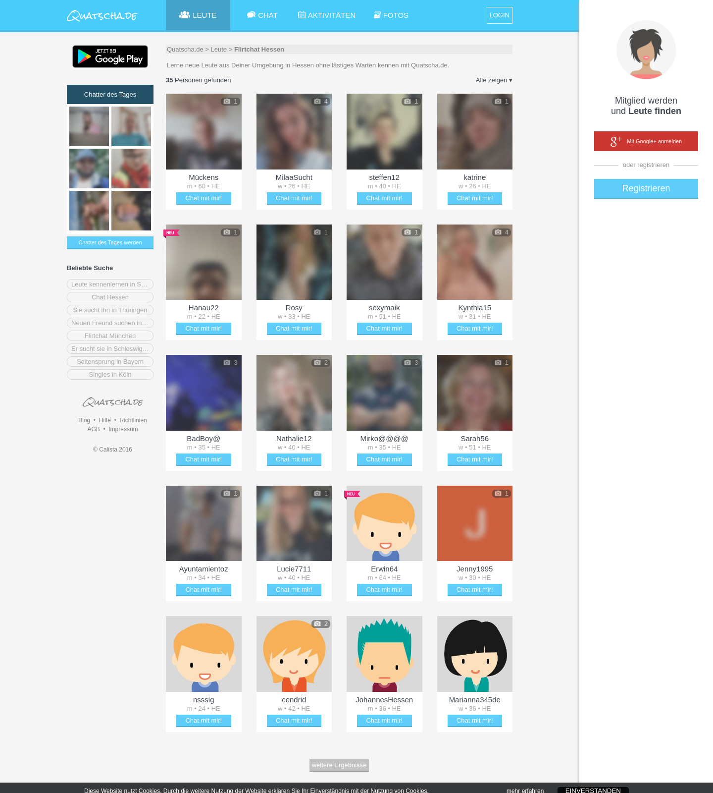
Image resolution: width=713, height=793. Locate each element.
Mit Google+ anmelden (646, 142)
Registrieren (646, 188)
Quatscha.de (185, 49)
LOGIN (499, 15)
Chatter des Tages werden (110, 242)
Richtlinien (133, 420)
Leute (219, 49)
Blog (84, 420)
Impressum (123, 429)
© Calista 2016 (112, 449)
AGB (93, 429)
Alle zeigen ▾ (494, 80)
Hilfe (105, 420)
